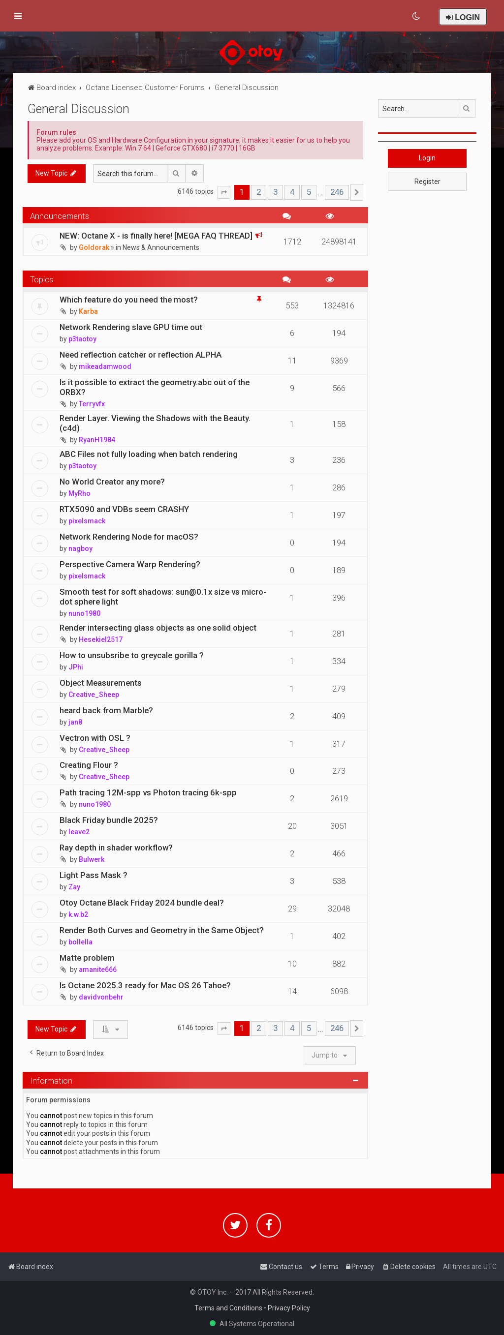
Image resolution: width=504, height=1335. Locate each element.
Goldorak (94, 247)
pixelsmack (86, 521)
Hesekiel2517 (101, 639)
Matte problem (87, 958)
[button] (224, 192)
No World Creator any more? (112, 481)
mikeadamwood (105, 366)
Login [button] (427, 158)
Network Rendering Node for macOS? (129, 537)
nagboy (80, 548)
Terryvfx (92, 404)
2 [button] (258, 192)
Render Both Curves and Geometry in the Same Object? (162, 930)
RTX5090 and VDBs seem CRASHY (124, 509)
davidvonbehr (101, 997)
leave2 (79, 832)
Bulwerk (91, 859)
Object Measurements (101, 683)
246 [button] (337, 192)
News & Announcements (161, 247)
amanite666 (98, 969)
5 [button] (309, 192)
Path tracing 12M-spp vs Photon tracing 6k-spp (148, 792)
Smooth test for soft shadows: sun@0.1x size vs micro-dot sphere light (163, 597)
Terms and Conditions (228, 1308)
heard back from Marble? (106, 710)
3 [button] (275, 192)
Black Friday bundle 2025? (109, 820)
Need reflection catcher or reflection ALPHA (140, 355)
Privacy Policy (289, 1308)
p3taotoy (82, 339)
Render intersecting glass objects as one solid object (158, 628)
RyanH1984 (97, 440)
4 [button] (292, 192)
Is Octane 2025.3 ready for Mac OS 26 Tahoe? (145, 985)
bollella (80, 942)
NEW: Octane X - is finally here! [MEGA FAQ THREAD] (156, 236)
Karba (88, 311)
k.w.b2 (78, 914)
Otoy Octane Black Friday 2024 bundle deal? (142, 903)
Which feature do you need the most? (129, 299)
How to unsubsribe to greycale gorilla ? (132, 655)
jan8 (75, 722)
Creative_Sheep (93, 694)
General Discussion (78, 109)
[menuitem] (417, 16)
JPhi (75, 667)
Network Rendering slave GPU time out (131, 327)
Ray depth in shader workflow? (116, 847)
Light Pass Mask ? (93, 875)
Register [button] (427, 181)
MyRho (79, 493)
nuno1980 (84, 613)
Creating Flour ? (89, 765)
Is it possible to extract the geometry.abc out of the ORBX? (155, 387)
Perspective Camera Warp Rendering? (130, 564)
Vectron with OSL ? (95, 738)
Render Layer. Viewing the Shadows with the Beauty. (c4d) (155, 423)
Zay (74, 887)
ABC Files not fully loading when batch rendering (149, 454)
